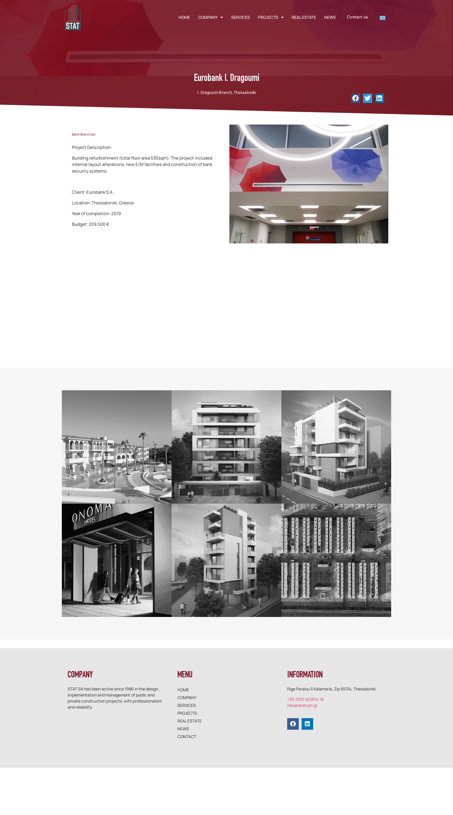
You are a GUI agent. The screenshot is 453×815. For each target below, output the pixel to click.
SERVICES (240, 17)
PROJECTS (271, 17)
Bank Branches (83, 134)
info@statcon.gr (302, 705)
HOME (184, 17)
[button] (355, 98)
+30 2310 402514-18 (305, 699)
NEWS (330, 17)
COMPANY (210, 17)
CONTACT (186, 736)
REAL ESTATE (304, 17)
